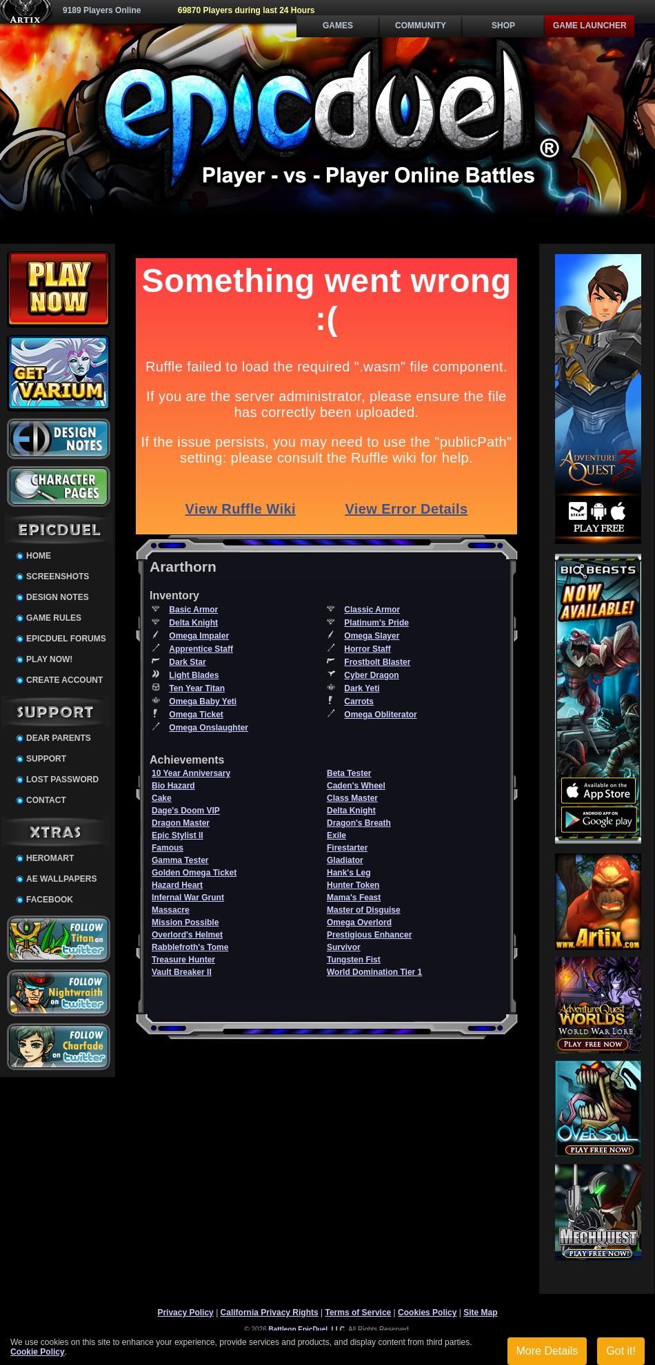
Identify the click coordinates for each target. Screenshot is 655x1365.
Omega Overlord (359, 922)
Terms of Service (358, 1312)
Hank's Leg (349, 873)
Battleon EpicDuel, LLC (307, 1329)
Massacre (171, 910)
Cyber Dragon (371, 675)
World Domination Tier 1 (374, 972)
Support (46, 759)
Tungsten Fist (354, 960)
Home (38, 556)
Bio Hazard (173, 786)
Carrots (359, 701)
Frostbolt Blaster (377, 662)
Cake (162, 798)
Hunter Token (353, 885)
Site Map (480, 1312)
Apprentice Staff (201, 649)
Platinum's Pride (376, 623)
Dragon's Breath (359, 823)
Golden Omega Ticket (194, 873)
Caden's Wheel (356, 786)
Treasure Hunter (183, 960)
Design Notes (57, 597)
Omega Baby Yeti (202, 701)
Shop (503, 25)
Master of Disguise (364, 910)
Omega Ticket (196, 714)
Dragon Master (181, 823)
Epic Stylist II (177, 835)
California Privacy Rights (270, 1312)
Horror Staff (367, 649)
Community (420, 25)
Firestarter (347, 848)
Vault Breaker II (182, 972)
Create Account (64, 680)
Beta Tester (349, 773)
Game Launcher (590, 25)
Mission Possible (185, 922)
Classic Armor (372, 609)
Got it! (621, 1351)
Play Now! (49, 659)
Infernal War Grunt (188, 897)
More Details (547, 1351)
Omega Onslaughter (208, 728)
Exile (336, 835)
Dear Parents (58, 738)
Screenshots (57, 576)
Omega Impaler (199, 636)
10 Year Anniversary (191, 773)
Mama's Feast (354, 897)
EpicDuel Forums (66, 638)
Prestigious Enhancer (369, 935)
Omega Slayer (371, 636)
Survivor (344, 947)
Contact (46, 800)
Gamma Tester (180, 860)
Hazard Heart (177, 885)
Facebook (49, 899)
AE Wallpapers (61, 879)
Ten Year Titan (197, 688)
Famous (167, 848)
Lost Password (62, 779)
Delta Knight (193, 623)
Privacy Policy (185, 1312)
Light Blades (194, 675)
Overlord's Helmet (187, 935)
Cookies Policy (427, 1312)
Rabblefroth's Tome (190, 947)
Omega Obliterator (380, 714)
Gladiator (345, 860)
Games (338, 25)
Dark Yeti (361, 688)
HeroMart (50, 858)
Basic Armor (193, 609)
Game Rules (53, 618)
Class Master (352, 798)
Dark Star (187, 662)
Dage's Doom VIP (186, 810)
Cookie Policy (37, 1352)
